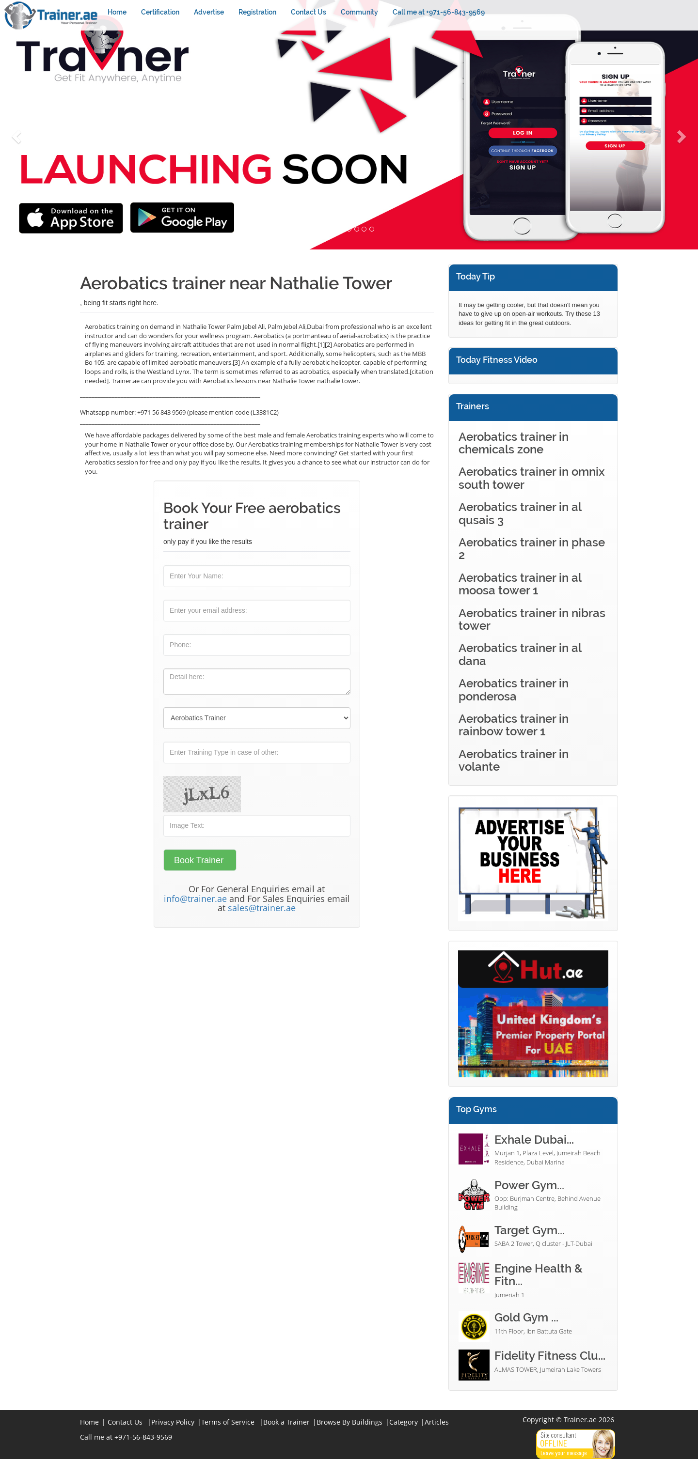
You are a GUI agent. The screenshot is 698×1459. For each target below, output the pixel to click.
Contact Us (308, 12)
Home (117, 12)
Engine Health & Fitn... (538, 1274)
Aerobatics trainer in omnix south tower (532, 478)
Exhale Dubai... (534, 1140)
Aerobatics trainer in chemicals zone (514, 443)
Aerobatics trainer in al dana (520, 654)
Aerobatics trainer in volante (514, 760)
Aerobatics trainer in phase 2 (532, 548)
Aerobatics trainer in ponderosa (514, 689)
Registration (257, 12)
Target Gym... (529, 1230)
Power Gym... (529, 1185)
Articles (437, 1422)
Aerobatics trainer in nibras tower (532, 619)
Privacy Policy (172, 1422)
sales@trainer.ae (262, 908)
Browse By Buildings (349, 1422)
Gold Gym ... (526, 1317)
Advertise (209, 12)
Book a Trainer (286, 1422)
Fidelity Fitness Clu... (549, 1356)
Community (359, 12)
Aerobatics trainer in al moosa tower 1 (520, 584)
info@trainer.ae (195, 898)
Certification (160, 12)
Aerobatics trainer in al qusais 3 (520, 513)
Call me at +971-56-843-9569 (439, 12)
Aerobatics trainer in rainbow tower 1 (514, 725)
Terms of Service (227, 1422)
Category (403, 1422)
